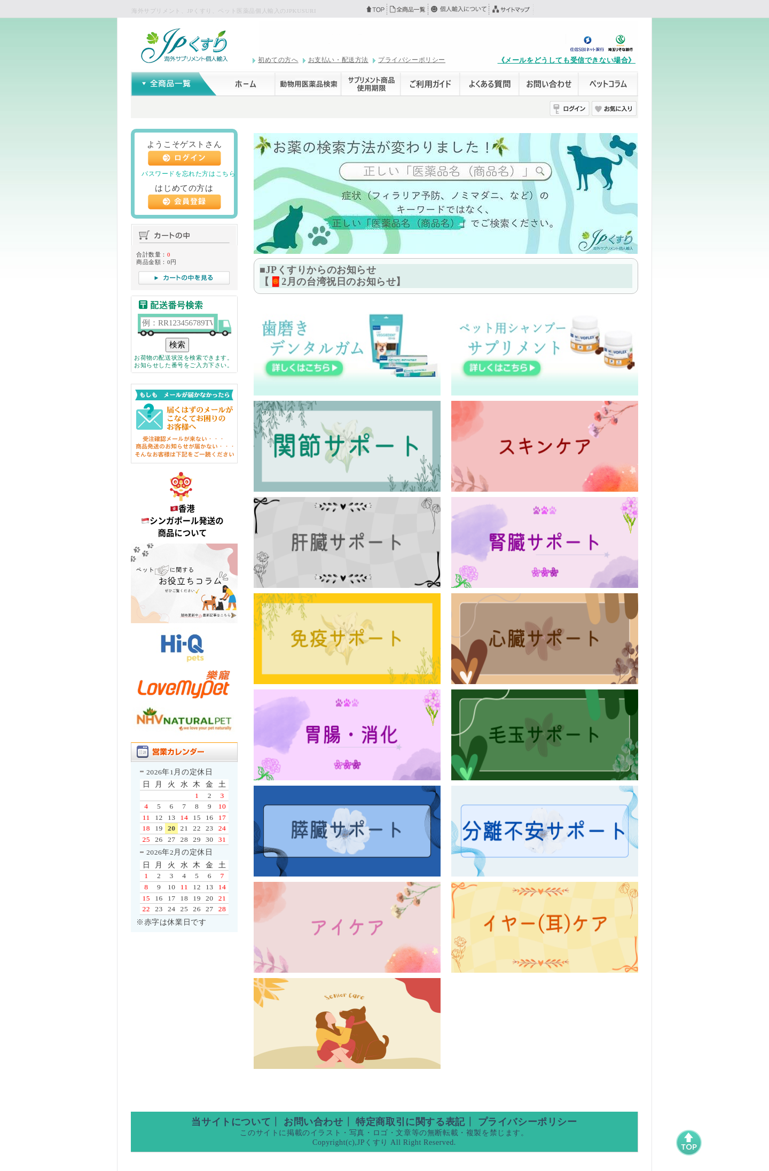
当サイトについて (231, 1121)
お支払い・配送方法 (338, 60)
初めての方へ (278, 60)
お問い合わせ (313, 1121)
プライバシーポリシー (411, 60)
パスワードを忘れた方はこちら (189, 173)
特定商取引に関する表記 (410, 1121)
